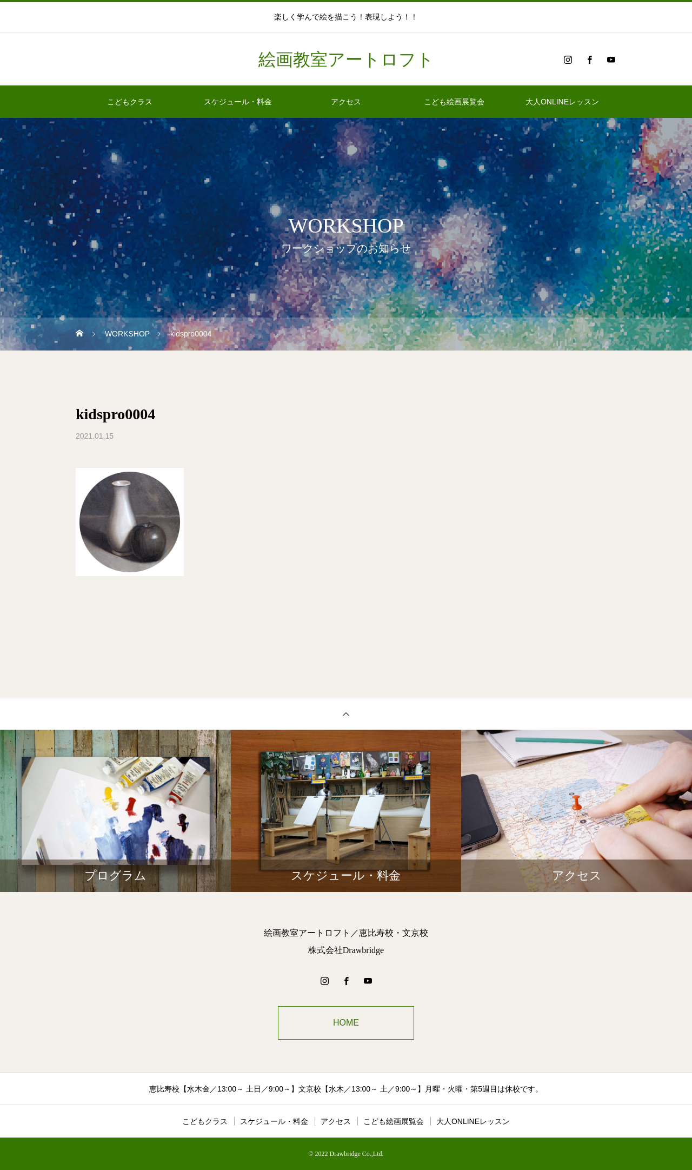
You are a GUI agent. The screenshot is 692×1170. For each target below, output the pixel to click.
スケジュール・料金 (238, 101)
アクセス (346, 101)
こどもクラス (129, 101)
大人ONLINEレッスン (562, 101)
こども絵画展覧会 (454, 101)
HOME (346, 1022)
